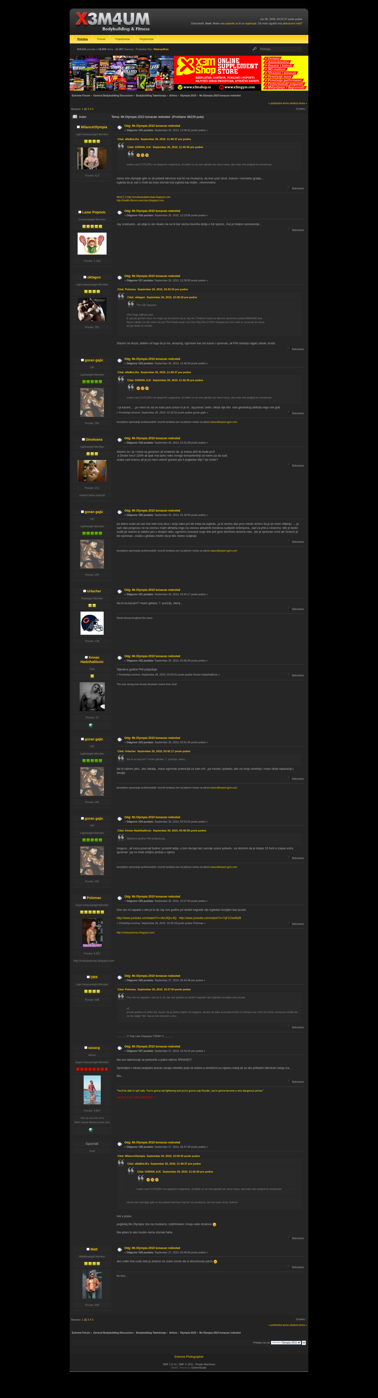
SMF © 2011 (186, 1364)
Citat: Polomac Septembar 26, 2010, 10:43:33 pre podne (152, 289)
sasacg (94, 1048)
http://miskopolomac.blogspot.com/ (136, 932)
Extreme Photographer (189, 1356)
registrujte (250, 23)
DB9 (94, 977)
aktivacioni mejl (292, 23)
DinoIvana (94, 439)
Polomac (94, 898)
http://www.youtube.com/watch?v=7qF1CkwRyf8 (210, 918)
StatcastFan (161, 49)
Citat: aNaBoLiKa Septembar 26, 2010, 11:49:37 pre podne (154, 139)
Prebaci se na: (261, 1342)
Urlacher (94, 591)
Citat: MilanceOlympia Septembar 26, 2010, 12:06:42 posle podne (158, 1156)
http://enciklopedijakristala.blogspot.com (148, 197)
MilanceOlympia (94, 127)
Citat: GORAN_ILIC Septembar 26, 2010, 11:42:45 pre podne (165, 147)
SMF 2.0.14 (169, 1364)
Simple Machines (205, 1364)
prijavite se (231, 23)
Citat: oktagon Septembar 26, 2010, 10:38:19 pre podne (162, 297)
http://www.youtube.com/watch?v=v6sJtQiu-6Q (146, 918)
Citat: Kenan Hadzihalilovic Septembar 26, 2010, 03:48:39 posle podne (161, 830)
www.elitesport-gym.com (223, 422)
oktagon (94, 277)
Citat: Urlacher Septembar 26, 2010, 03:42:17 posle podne (153, 751)
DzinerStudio (199, 1367)
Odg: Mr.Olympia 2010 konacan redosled (152, 126)
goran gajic (94, 360)
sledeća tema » (298, 103)
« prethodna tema (278, 103)
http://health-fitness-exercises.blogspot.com (140, 200)
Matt (94, 1249)
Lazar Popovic (94, 212)
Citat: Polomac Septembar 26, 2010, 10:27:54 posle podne (154, 989)
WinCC (120, 197)
